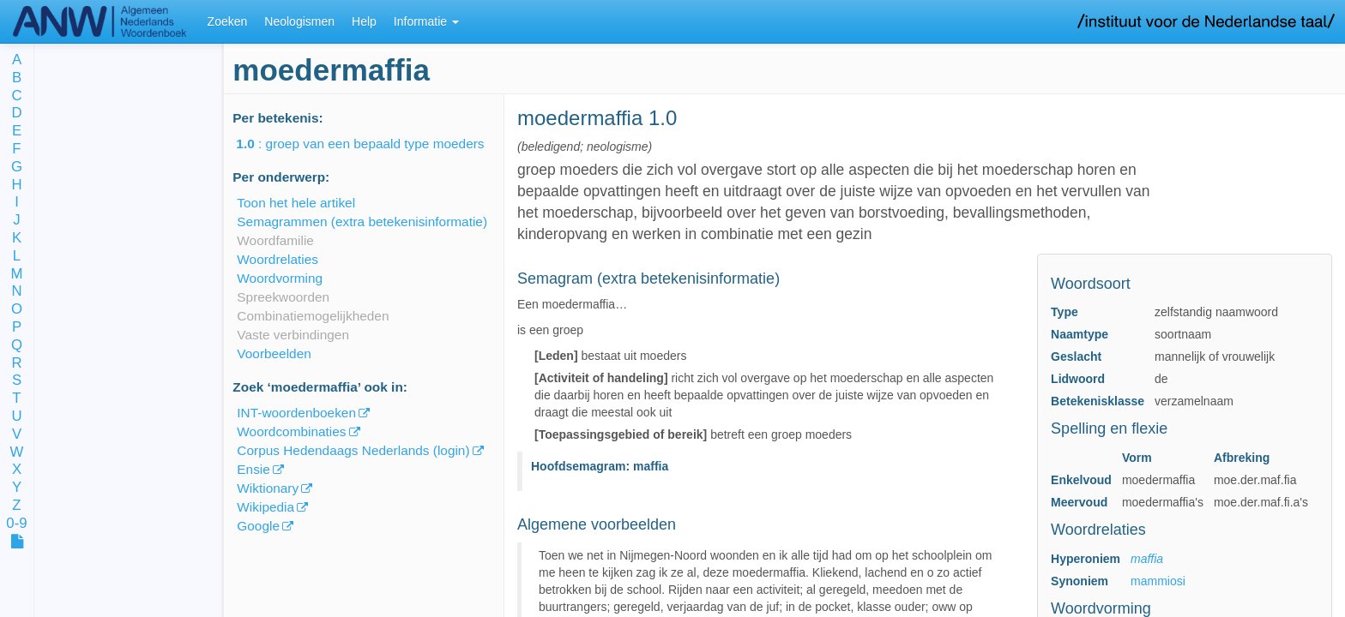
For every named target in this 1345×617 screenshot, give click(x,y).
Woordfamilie (275, 240)
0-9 (16, 524)
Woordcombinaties (291, 431)
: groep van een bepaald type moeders (372, 143)
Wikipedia (265, 507)
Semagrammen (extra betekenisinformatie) (362, 221)
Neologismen (299, 21)
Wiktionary (268, 488)
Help (364, 21)
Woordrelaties (277, 259)
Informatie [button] (426, 21)
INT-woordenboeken (296, 412)
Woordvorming (280, 278)
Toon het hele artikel (296, 202)
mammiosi (1158, 581)
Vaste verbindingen (293, 334)
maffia (1147, 559)
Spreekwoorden (283, 297)
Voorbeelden (274, 353)
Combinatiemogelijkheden (313, 315)
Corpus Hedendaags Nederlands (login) (353, 450)
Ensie (253, 469)
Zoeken (228, 21)
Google (258, 525)
